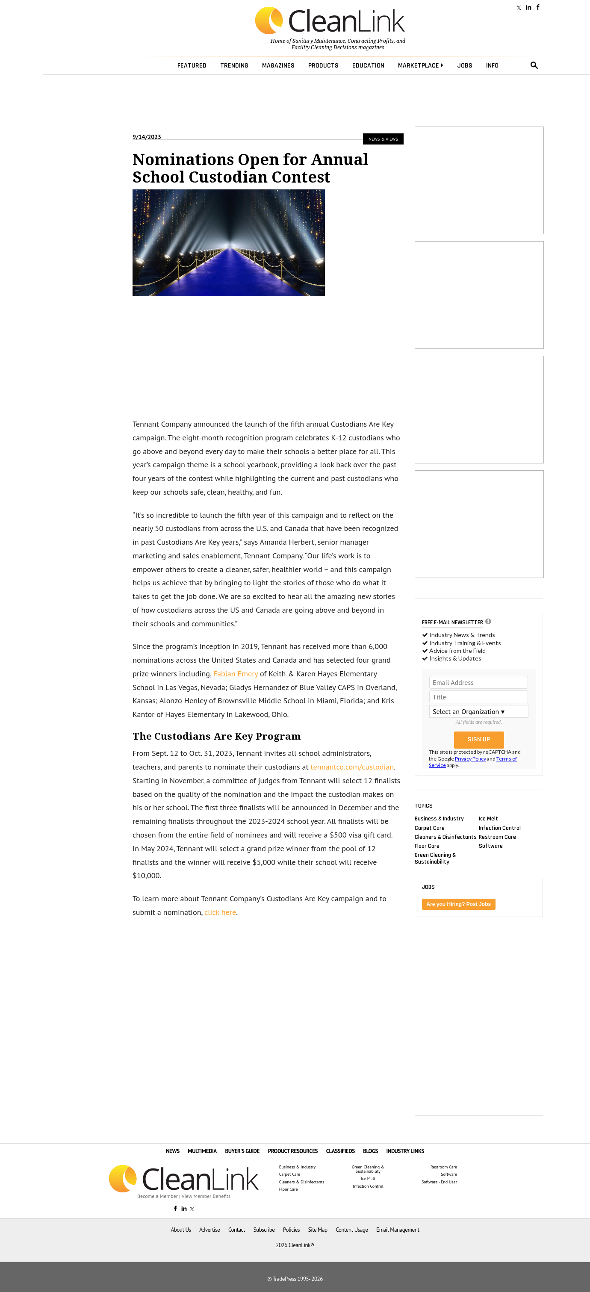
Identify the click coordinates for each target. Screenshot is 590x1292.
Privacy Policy (470, 758)
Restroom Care (497, 837)
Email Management (397, 1229)
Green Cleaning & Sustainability (435, 858)
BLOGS (370, 1151)
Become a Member (157, 1196)
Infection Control (500, 828)
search (534, 65)
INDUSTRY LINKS (405, 1151)
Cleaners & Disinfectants (446, 837)
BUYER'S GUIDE (242, 1151)
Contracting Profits (371, 41)
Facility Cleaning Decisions (324, 47)
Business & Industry (439, 819)
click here (220, 912)
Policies (291, 1229)
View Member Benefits (206, 1196)
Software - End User (439, 1182)
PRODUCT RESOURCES (293, 1151)
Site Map (317, 1229)
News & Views (383, 139)
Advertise (209, 1229)
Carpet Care (430, 828)
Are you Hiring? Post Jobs (459, 904)
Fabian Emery (235, 673)
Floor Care (427, 846)
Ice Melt (488, 819)
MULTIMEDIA (202, 1151)
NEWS (173, 1151)
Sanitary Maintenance (318, 41)
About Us (181, 1229)
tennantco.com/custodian (352, 767)
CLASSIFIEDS (340, 1151)
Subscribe (264, 1229)
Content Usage (352, 1229)
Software (491, 846)
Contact (236, 1229)
